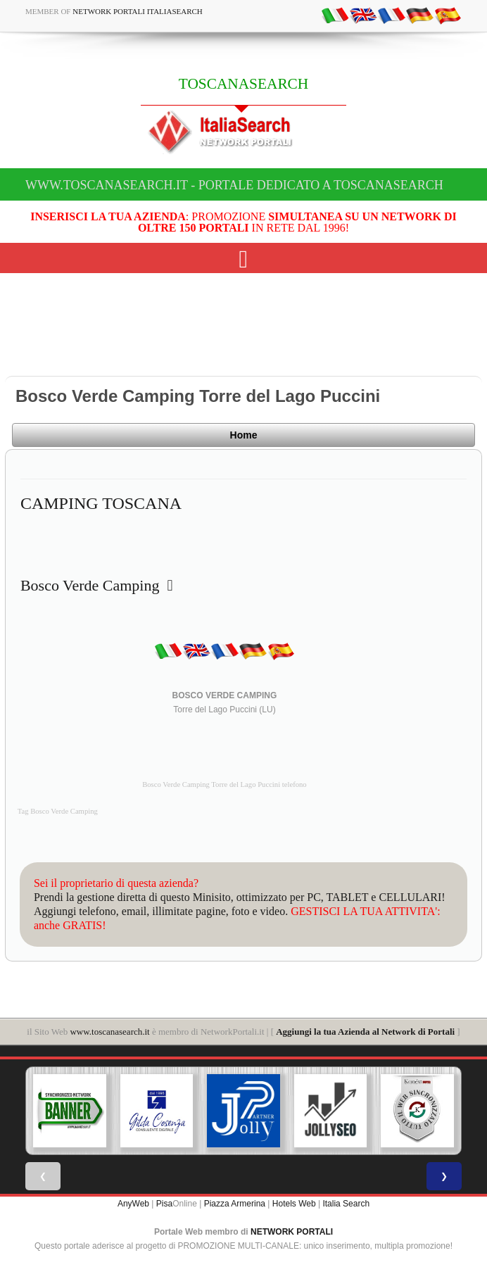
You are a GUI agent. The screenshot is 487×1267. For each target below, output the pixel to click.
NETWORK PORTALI (292, 1232)
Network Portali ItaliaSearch (137, 11)
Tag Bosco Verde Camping (58, 811)
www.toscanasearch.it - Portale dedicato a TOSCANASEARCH (234, 185)
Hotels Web (294, 1204)
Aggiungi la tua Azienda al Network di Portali (365, 1031)
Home (244, 435)
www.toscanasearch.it (109, 1031)
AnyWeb (133, 1204)
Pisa (164, 1204)
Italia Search (345, 1204)
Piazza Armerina (234, 1204)
